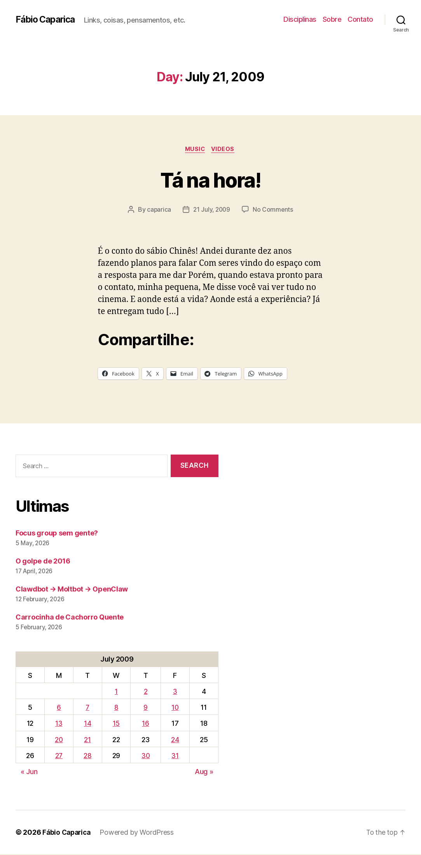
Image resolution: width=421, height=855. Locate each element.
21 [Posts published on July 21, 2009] (87, 740)
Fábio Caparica (47, 19)
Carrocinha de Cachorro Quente (70, 618)
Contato (360, 19)
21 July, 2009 (211, 210)
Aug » (204, 772)
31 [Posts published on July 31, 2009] (175, 756)
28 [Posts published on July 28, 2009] (88, 756)
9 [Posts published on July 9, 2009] (146, 708)
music (194, 149)
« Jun (29, 772)
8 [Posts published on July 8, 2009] (116, 708)
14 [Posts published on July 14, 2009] (87, 724)
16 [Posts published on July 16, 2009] (145, 724)
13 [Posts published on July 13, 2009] (58, 724)
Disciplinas (299, 19)
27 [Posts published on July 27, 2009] (59, 756)
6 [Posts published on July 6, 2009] (59, 708)
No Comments (273, 210)
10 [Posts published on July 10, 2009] (175, 708)
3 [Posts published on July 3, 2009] (175, 692)
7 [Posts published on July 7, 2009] (88, 708)
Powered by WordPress (140, 833)
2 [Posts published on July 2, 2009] (146, 692)
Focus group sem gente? (57, 534)
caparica (158, 210)
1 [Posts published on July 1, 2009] (116, 692)
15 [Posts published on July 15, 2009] (116, 724)
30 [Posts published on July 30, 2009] (145, 756)
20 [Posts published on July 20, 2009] (59, 740)
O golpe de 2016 (43, 562)
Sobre (332, 19)
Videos (224, 149)
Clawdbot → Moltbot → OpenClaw (72, 590)
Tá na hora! (210, 180)
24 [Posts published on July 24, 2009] (175, 740)
